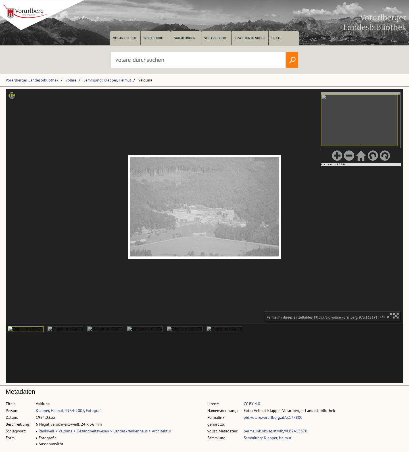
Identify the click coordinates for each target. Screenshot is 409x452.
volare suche (125, 38)
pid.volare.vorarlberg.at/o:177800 (273, 417)
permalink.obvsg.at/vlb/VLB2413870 (275, 431)
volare (71, 80)
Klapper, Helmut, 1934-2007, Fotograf (68, 410)
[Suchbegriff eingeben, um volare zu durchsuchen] (198, 60)
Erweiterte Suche (250, 38)
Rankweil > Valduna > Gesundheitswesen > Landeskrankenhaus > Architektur (105, 431)
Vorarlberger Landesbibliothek (32, 80)
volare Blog (215, 38)
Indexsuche (153, 38)
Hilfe (276, 38)
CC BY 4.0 (252, 403)
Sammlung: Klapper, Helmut (107, 80)
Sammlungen (184, 38)
